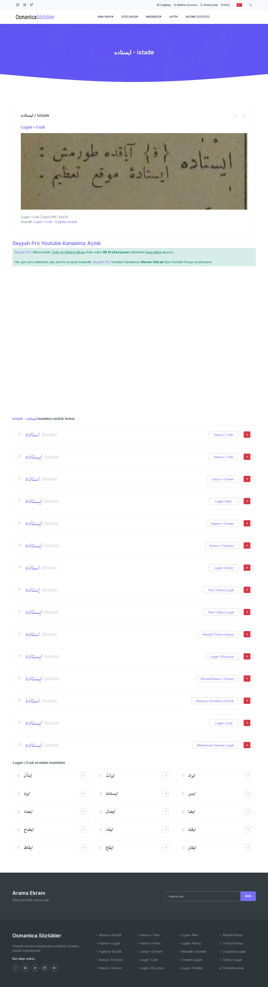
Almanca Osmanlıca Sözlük (215, 701)
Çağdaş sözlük (66, 222)
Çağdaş (164, 5)
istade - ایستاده (24, 418)
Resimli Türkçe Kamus (218, 634)
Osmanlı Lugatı (190, 960)
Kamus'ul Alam (148, 943)
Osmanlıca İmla (231, 968)
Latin (173, 16)
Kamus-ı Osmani (222, 523)
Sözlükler (129, 16)
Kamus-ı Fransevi (222, 546)
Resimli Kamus (231, 935)
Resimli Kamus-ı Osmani (217, 679)
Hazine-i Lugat (107, 943)
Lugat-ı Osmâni (190, 968)
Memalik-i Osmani (192, 951)
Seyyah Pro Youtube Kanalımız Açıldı (56, 243)
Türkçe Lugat (230, 960)
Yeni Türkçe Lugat (221, 590)
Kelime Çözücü (185, 5)
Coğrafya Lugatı (232, 951)
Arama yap (209, 5)
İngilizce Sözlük (108, 951)
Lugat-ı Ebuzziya (222, 656)
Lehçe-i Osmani (223, 479)
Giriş (225, 5)
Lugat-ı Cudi (33, 127)
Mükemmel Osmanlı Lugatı (215, 745)
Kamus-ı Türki (223, 435)
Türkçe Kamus (231, 943)
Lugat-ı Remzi (223, 568)
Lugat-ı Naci (223, 501)
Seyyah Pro (22, 252)
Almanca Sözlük (108, 935)
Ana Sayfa (105, 16)
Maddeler (153, 16)
